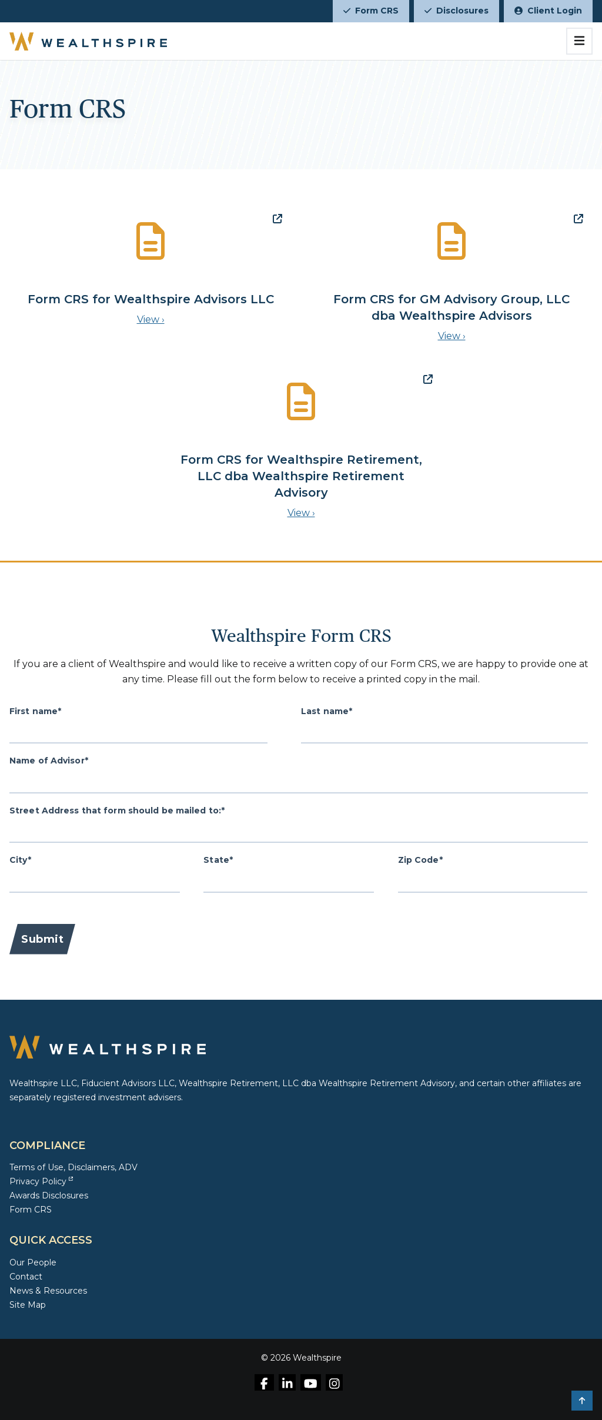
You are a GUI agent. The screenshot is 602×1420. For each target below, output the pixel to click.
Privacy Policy (41, 1181)
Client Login (548, 10)
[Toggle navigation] (579, 41)
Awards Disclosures (48, 1195)
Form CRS (371, 10)
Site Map (27, 1305)
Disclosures (456, 10)
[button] (582, 1401)
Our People (32, 1262)
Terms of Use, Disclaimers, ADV (73, 1167)
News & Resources (48, 1290)
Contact (25, 1276)
